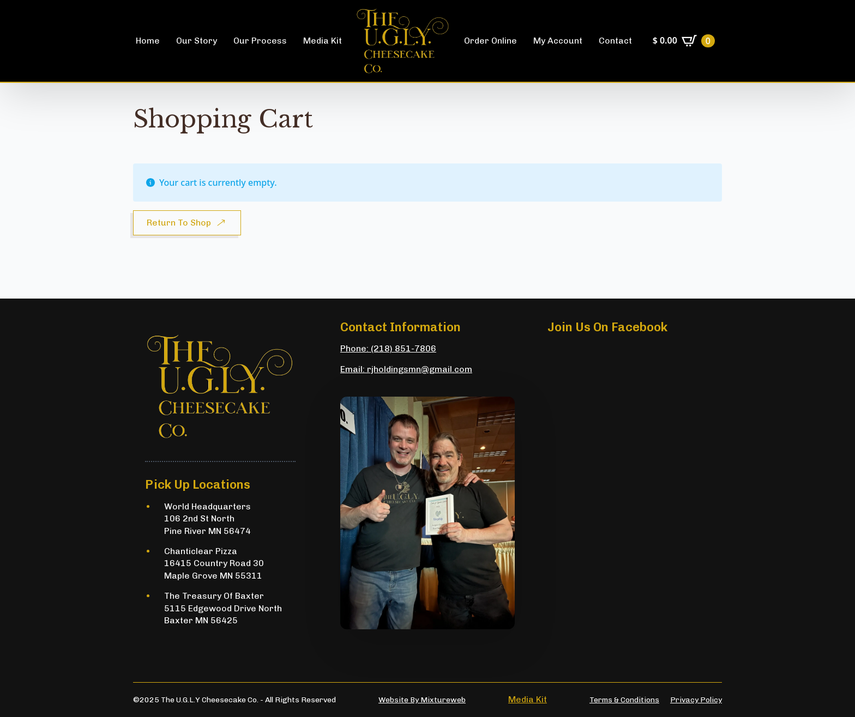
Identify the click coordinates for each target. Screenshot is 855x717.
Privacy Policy (696, 699)
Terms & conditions (624, 699)
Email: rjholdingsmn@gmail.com (406, 369)
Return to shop (179, 222)
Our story (196, 40)
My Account (557, 40)
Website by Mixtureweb (422, 699)
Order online (490, 40)
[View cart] (684, 41)
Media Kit (322, 40)
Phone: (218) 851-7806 (388, 348)
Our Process (260, 40)
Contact (615, 40)
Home (148, 40)
